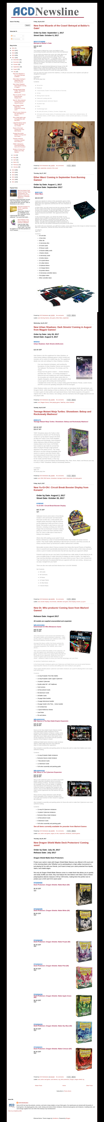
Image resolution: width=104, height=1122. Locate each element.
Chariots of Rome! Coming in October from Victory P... (19, 140)
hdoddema (55, 1118)
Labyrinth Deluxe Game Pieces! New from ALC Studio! (19, 124)
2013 (13, 177)
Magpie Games (45, 402)
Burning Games (45, 318)
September (16, 67)
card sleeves (54, 1079)
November (16, 62)
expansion (62, 833)
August (15, 69)
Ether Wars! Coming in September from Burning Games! (19, 80)
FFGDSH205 (38, 909)
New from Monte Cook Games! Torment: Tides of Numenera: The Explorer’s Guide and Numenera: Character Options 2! (24, 194)
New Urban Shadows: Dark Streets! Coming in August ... (19, 86)
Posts (13, 36)
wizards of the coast (52, 168)
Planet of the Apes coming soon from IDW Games (18, 129)
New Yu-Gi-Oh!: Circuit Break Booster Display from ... (19, 96)
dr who (57, 833)
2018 (13, 55)
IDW (42, 478)
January (15, 167)
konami (78, 601)
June (14, 155)
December (16, 59)
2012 (13, 179)
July (14, 71)
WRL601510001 (39, 625)
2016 (13, 170)
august (52, 833)
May (14, 157)
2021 (13, 48)
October (15, 64)
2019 (13, 53)
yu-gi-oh (83, 601)
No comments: (60, 165)
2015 (13, 172)
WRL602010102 (39, 771)
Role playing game (55, 402)
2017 (13, 57)
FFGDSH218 (38, 994)
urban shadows (70, 402)
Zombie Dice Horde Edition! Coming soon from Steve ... (19, 135)
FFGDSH (38, 1024)
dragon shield (78, 1079)
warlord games (76, 833)
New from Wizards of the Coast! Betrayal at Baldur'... (19, 75)
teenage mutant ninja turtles (64, 478)
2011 (13, 182)
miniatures (68, 833)
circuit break (52, 601)
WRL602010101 (39, 719)
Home (64, 1085)
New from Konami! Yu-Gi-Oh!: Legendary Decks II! (24, 208)
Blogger (68, 1118)
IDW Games (47, 478)
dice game (52, 318)
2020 (13, 50)
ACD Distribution (23, 1102)
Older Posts (89, 1085)
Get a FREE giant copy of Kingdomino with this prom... (19, 119)
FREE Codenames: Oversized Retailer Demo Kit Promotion (19, 145)
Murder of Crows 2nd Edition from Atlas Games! (18, 151)
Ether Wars (59, 318)
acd (39, 168)
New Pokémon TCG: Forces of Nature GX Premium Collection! (23, 221)
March (15, 162)
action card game (45, 833)
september (43, 168)
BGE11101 (39, 192)
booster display (45, 601)
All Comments (15, 39)
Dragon (72, 1079)
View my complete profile (15, 1111)
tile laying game (77, 478)
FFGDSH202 (38, 883)
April (14, 160)
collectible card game (62, 601)
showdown (54, 478)
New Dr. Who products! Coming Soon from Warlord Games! (19, 101)
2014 (13, 174)
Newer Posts (38, 1085)
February (16, 164)
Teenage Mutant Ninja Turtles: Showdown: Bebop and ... (19, 91)
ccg (59, 1079)
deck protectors (65, 1079)
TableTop (62, 402)
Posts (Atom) (67, 1091)
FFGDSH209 (38, 940)
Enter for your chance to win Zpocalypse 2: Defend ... (19, 114)
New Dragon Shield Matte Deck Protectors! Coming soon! (19, 107)
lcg (83, 1079)
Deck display (72, 601)
